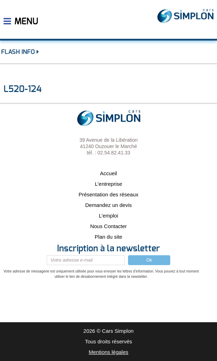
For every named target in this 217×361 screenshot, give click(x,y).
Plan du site (108, 237)
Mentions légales (108, 352)
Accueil (108, 173)
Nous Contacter (108, 226)
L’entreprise (108, 184)
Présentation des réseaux (108, 194)
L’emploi (108, 216)
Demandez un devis (108, 205)
